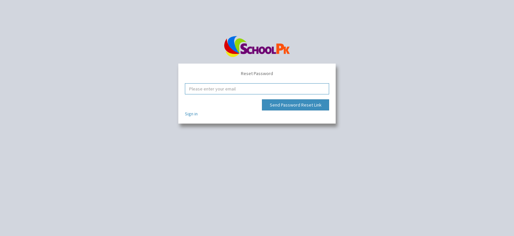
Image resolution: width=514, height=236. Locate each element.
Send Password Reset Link (296, 105)
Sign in (191, 114)
